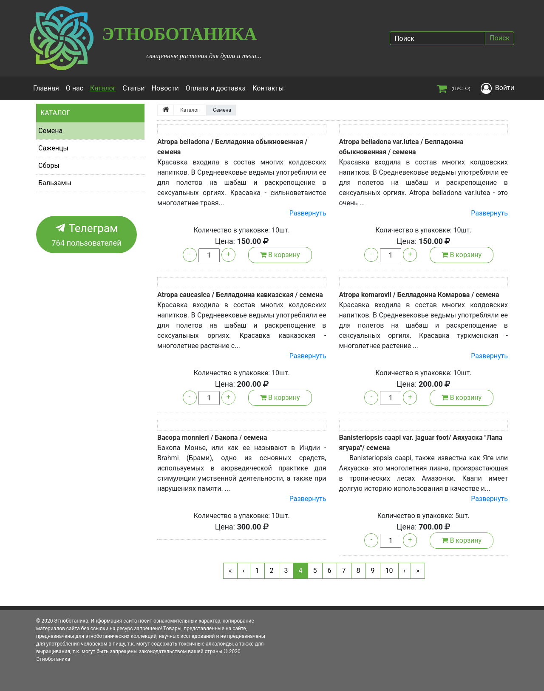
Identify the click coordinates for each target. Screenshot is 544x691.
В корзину (280, 255)
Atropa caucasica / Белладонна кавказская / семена (240, 295)
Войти (504, 88)
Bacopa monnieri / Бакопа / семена (212, 437)
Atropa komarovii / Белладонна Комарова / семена (419, 295)
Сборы (49, 165)
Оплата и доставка (216, 88)
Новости (165, 88)
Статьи (133, 88)
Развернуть (307, 213)
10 (389, 570)
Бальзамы (54, 183)
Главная (46, 88)
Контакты (267, 88)
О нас (74, 88)
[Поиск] (437, 38)
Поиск (500, 38)
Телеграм (86, 235)
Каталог (104, 87)
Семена (50, 131)
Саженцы (53, 148)
